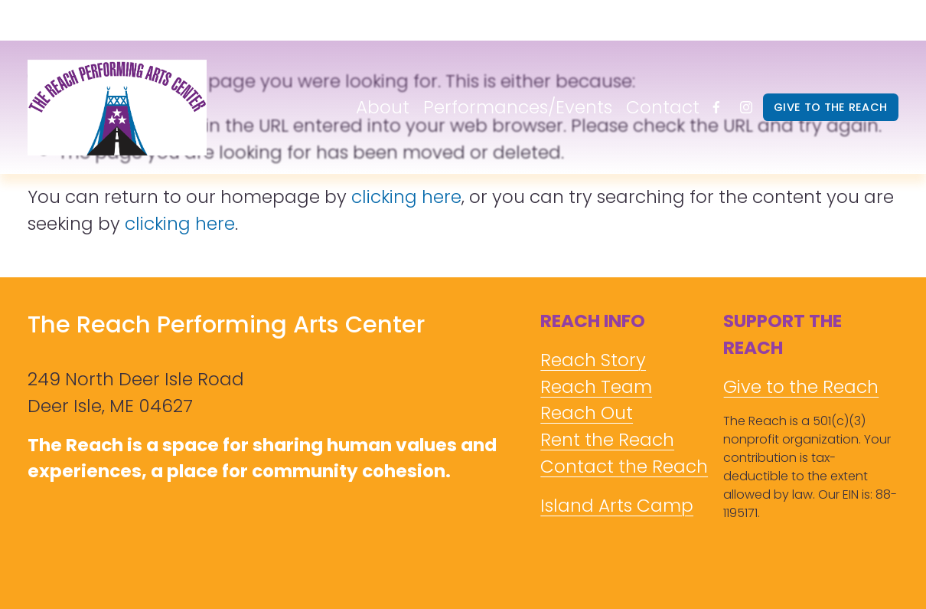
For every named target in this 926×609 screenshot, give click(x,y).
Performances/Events (517, 107)
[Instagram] (746, 107)
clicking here (406, 197)
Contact (662, 107)
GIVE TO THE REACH (830, 107)
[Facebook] (716, 107)
